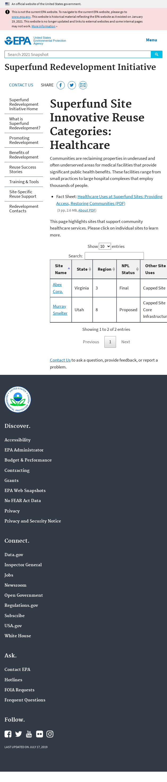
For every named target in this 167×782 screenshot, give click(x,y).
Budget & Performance (28, 460)
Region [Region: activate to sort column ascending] (105, 269)
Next (125, 342)
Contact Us (21, 85)
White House (18, 636)
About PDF (86, 210)
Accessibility (18, 440)
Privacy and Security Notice (33, 521)
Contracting (17, 470)
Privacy (12, 511)
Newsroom (16, 585)
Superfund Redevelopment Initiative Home (23, 104)
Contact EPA (17, 669)
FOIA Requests (20, 690)
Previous (91, 342)
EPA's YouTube (28, 734)
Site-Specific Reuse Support (22, 194)
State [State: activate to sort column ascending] (82, 269)
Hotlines (13, 680)
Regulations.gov (21, 605)
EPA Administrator (24, 450)
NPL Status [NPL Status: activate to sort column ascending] (128, 269)
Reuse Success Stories (22, 169)
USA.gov (13, 626)
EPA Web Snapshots (25, 491)
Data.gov (14, 555)
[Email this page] (83, 85)
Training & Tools (24, 181)
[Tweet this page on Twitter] (72, 85)
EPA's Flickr (39, 734)
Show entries (106, 246)
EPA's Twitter (18, 734)
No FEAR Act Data (23, 501)
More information (43, 26)
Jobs (9, 575)
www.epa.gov (21, 17)
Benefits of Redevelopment (23, 155)
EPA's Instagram (49, 734)
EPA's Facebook (8, 734)
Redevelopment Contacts (23, 208)
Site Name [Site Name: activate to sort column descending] (61, 269)
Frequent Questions (25, 700)
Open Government (24, 595)
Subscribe (15, 616)
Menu (151, 40)
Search (156, 54)
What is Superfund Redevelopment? (24, 123)
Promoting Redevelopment (23, 140)
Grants (12, 480)
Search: (106, 256)
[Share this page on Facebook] (61, 85)
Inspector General (23, 565)
